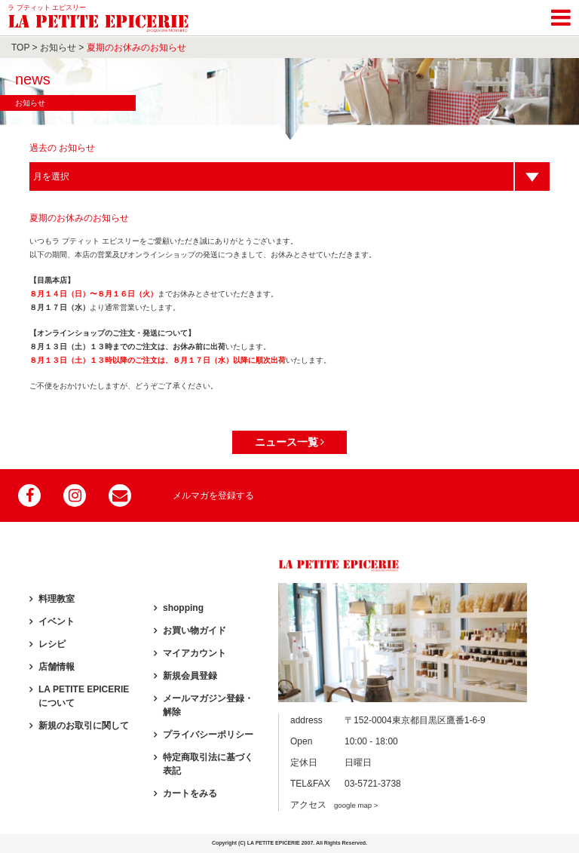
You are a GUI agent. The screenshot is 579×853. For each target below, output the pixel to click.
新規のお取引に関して (83, 725)
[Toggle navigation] (560, 15)
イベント (56, 621)
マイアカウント (194, 653)
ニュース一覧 (290, 442)
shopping (183, 608)
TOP (20, 47)
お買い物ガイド (194, 630)
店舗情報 (56, 666)
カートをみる (190, 793)
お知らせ (58, 47)
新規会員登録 (190, 675)
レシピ (52, 644)
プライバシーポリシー (208, 734)
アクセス (334, 804)
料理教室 (56, 599)
